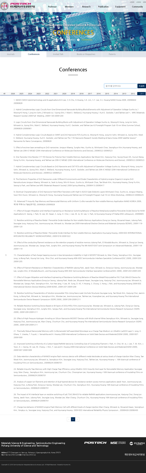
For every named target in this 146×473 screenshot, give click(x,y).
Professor (52, 6)
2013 (124, 93)
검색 (142, 86)
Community (137, 6)
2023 (38, 93)
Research (86, 6)
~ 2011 (141, 93)
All (4, 93)
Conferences (34, 54)
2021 (56, 93)
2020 (64, 93)
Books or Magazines (86, 54)
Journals (10, 54)
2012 (133, 93)
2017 (90, 93)
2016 (99, 93)
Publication (103, 6)
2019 (73, 93)
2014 (116, 93)
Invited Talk (58, 54)
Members (69, 6)
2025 (21, 93)
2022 (47, 93)
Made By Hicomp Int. (64, 464)
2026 (13, 93)
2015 (107, 93)
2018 (81, 93)
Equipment (120, 6)
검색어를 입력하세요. (113, 86)
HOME (132, 2)
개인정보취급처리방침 (134, 454)
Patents (112, 54)
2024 (30, 93)
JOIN (144, 2)
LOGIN (138, 2)
